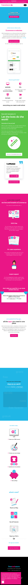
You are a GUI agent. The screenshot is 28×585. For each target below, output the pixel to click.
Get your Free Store (14, 16)
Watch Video (14, 176)
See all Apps (14, 335)
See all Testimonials (14, 181)
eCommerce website (7, 91)
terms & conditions (6, 578)
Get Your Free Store (14, 548)
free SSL (21, 91)
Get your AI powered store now (14, 154)
